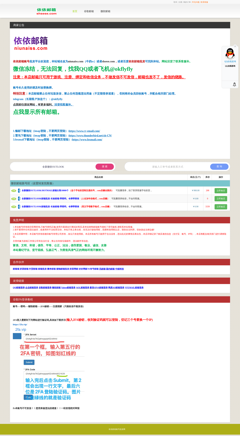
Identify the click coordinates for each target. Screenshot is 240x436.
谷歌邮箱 (89, 11)
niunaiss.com (75, 61)
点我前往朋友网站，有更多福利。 (33, 104)
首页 (74, 11)
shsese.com (108, 61)
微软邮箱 (105, 11)
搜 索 (104, 166)
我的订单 (187, 2)
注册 (180, 2)
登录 (175, 2)
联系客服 (204, 2)
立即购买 (221, 191)
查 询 (219, 166)
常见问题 (195, 2)
